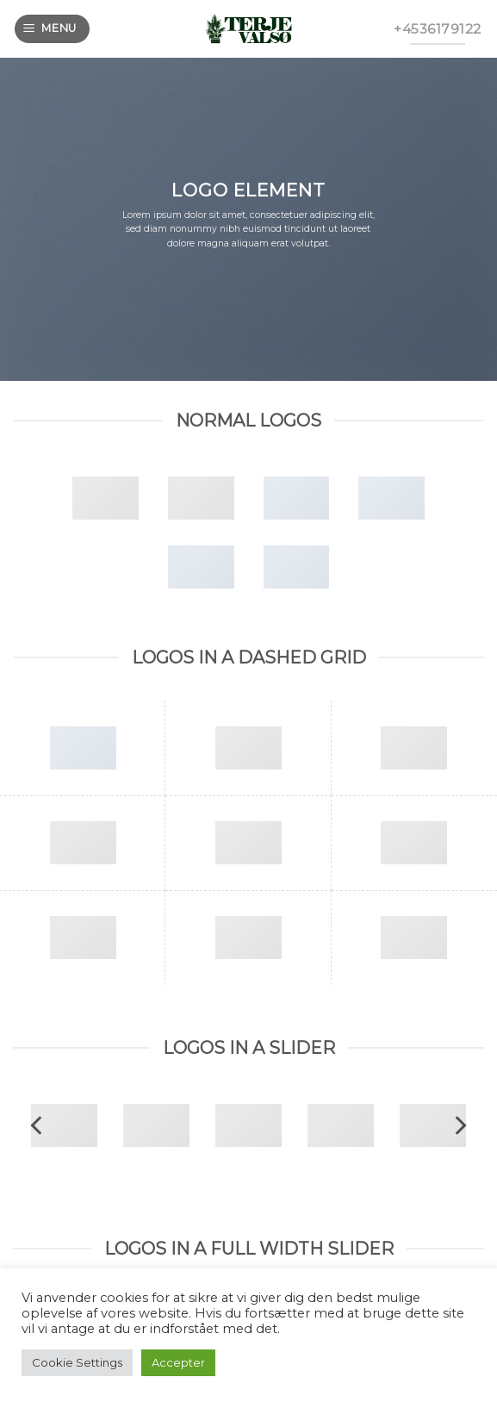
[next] (459, 1125)
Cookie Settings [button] (77, 1362)
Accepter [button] (178, 1362)
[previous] (37, 1125)
